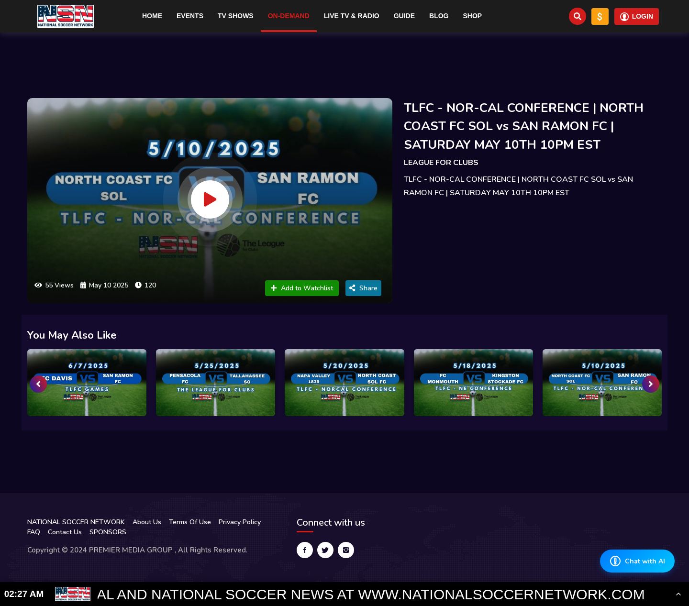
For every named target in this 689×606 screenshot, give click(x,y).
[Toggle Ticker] (678, 594)
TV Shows (236, 16)
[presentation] (38, 384)
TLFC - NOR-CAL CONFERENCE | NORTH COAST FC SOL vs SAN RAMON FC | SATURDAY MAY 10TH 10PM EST (524, 126)
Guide (404, 16)
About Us (147, 522)
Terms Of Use (190, 522)
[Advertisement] (344, 61)
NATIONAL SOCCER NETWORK (76, 522)
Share (363, 288)
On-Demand (289, 16)
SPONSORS (107, 532)
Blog (438, 16)
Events (190, 16)
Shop (472, 16)
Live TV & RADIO (351, 16)
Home (152, 16)
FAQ (33, 532)
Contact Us (65, 532)
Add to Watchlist (302, 288)
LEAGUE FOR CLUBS (441, 162)
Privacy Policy (240, 522)
